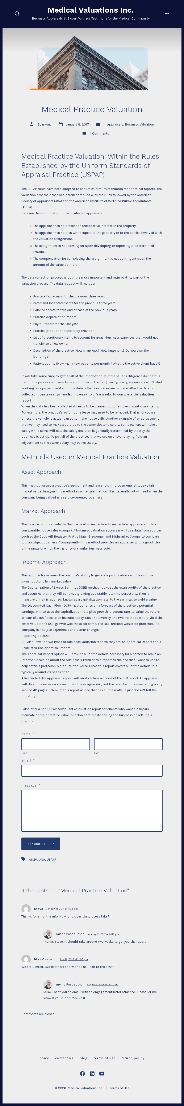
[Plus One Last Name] (128, 744)
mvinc (46, 124)
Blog (84, 1058)
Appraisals (115, 124)
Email (28, 760)
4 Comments (99, 133)
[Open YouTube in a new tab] (102, 1073)
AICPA (33, 859)
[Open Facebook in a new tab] (82, 1073)
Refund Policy (132, 1058)
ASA (42, 859)
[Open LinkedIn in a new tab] (92, 1073)
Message (30, 785)
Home (44, 1058)
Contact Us (37, 844)
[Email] (92, 771)
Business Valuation (139, 124)
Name (27, 734)
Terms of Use (104, 1058)
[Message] (92, 811)
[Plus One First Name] (55, 744)
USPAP (51, 859)
